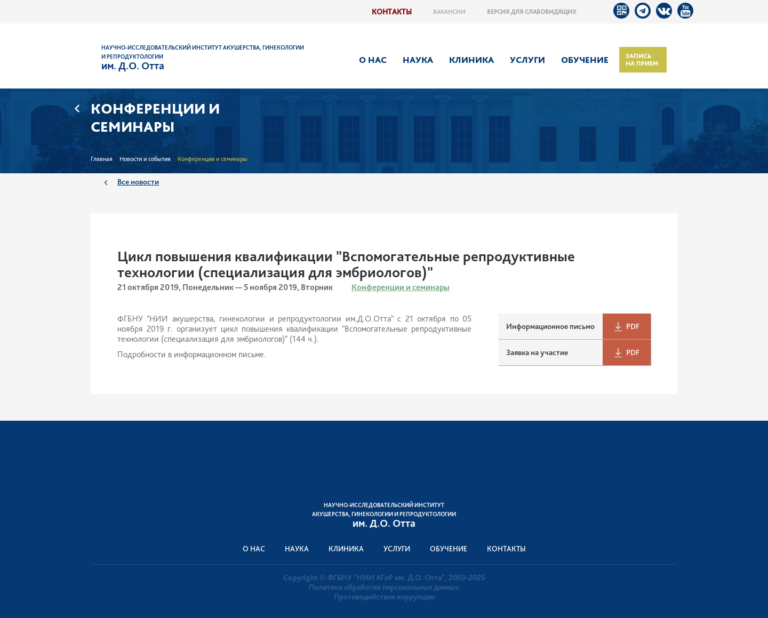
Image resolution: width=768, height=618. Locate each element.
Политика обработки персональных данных (384, 587)
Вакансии (449, 11)
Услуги (527, 59)
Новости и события (145, 159)
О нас (373, 59)
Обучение (585, 59)
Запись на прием (642, 59)
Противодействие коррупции (384, 596)
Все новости (138, 181)
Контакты (392, 11)
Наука (418, 59)
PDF (632, 326)
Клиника (471, 59)
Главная (102, 159)
